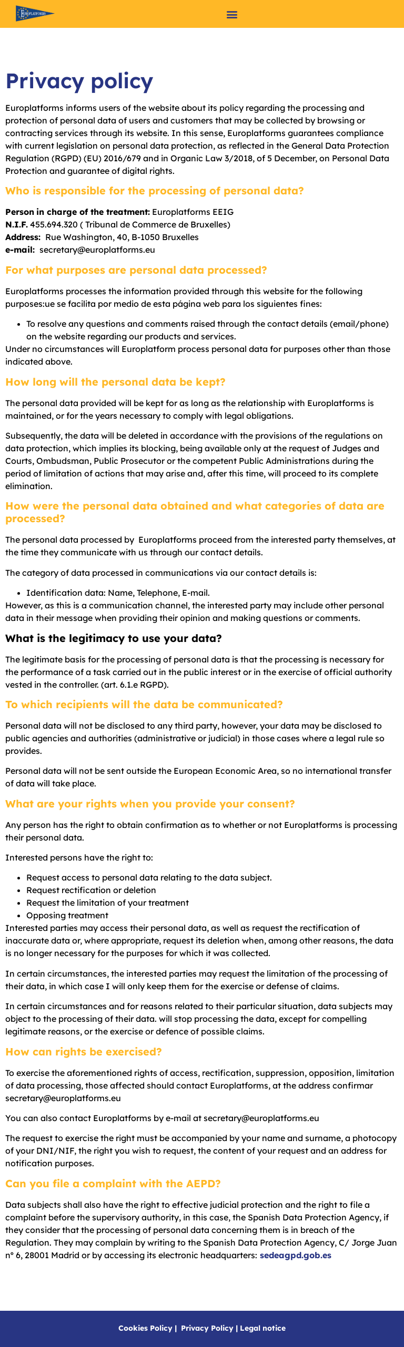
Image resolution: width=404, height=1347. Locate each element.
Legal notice (263, 1328)
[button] (232, 14)
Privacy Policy (207, 1328)
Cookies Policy (145, 1328)
